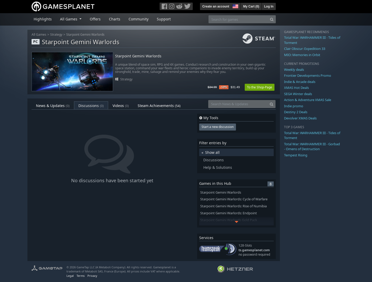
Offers (95, 19)
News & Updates (53, 105)
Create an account (215, 6)
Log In (268, 6)
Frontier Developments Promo (307, 75)
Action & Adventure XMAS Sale (307, 99)
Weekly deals (294, 69)
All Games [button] (69, 19)
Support (164, 19)
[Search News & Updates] (238, 104)
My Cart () (251, 6)
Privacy (92, 276)
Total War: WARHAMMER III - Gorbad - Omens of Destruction (312, 146)
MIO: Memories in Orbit (302, 54)
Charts (114, 19)
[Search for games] (238, 19)
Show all (212, 152)
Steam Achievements (159, 105)
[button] (235, 5)
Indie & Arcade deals (299, 81)
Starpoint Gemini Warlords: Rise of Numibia (233, 206)
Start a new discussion (218, 127)
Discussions (91, 105)
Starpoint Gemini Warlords (85, 34)
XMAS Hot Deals (296, 87)
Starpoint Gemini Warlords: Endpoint (228, 213)
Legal (70, 276)
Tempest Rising (295, 155)
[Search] (272, 19)
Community (138, 19)
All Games (39, 34)
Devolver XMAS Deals (300, 118)
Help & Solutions (217, 167)
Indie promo (293, 106)
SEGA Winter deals (298, 94)
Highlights (43, 19)
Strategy (56, 34)
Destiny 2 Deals (295, 112)
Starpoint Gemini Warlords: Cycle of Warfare (233, 199)
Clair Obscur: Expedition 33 (304, 48)
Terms (81, 276)
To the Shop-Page (259, 87)
